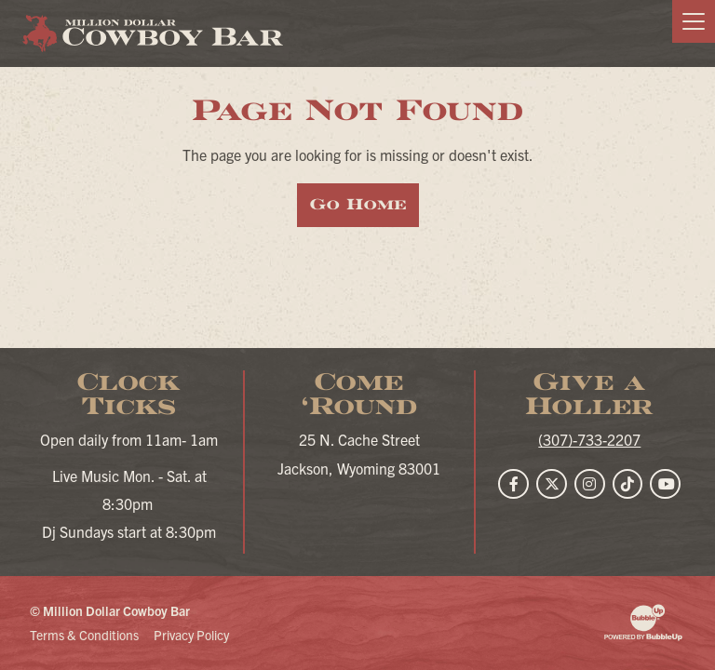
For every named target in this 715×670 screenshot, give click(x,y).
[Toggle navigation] (693, 21)
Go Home (358, 204)
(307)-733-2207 (589, 439)
